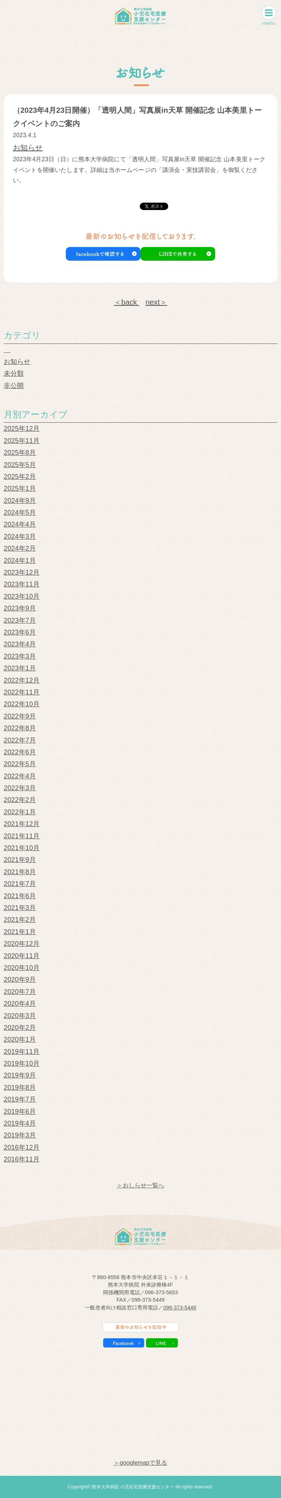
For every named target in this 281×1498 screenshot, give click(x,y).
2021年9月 (20, 859)
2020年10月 (22, 967)
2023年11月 (22, 584)
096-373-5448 (179, 1308)
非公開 (14, 385)
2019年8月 (20, 1087)
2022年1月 (20, 812)
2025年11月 (22, 440)
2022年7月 (20, 740)
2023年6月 (20, 632)
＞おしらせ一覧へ (140, 1185)
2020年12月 (22, 943)
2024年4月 (20, 524)
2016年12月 (22, 1147)
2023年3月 (20, 656)
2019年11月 (22, 1051)
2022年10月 (22, 704)
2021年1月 (20, 932)
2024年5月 (20, 512)
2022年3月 (20, 788)
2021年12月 (22, 824)
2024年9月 (20, 500)
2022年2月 (20, 800)
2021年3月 (20, 908)
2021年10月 (22, 848)
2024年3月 (20, 536)
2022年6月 (20, 752)
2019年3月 (20, 1135)
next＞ (156, 302)
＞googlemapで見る (140, 1463)
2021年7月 (20, 883)
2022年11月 (22, 692)
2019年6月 (20, 1111)
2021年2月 (20, 919)
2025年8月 (20, 452)
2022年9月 (20, 716)
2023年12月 (22, 572)
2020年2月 (20, 1027)
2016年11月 (22, 1159)
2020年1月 (20, 1039)
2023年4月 (20, 644)
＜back (126, 302)
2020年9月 (20, 979)
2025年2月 (20, 476)
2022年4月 (20, 776)
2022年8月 (20, 728)
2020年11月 (22, 956)
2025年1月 (20, 488)
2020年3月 (20, 1015)
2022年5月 (20, 764)
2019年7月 (20, 1099)
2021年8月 (20, 872)
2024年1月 (20, 560)
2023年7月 (20, 620)
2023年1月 (20, 668)
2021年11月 (22, 836)
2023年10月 (22, 596)
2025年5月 (20, 465)
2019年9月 (20, 1075)
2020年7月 (20, 991)
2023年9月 (20, 608)
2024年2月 (20, 548)
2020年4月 (20, 1003)
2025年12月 (22, 428)
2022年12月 (22, 680)
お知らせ (28, 147)
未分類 (14, 373)
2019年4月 (20, 1123)
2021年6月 (20, 896)
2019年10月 (22, 1063)
